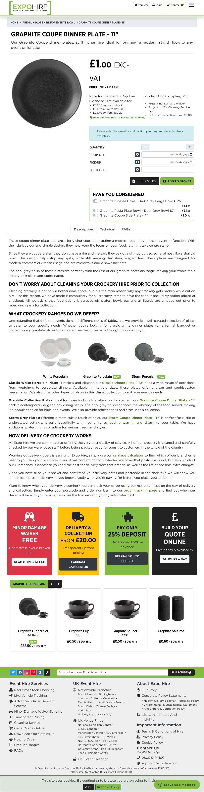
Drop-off (97, 155)
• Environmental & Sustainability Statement (169, 704)
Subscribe (181, 672)
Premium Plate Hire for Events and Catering (117, 117)
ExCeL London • (88, 729)
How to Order (25, 739)
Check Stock (144, 181)
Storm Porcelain (148, 376)
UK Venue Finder (91, 720)
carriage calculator (128, 455)
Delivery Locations (89, 714)
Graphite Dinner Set (33, 633)
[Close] (88, 787)
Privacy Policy (152, 737)
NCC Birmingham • (113, 749)
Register (141, 5)
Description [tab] (83, 229)
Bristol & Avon (87, 694)
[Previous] (51, 584)
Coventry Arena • (89, 749)
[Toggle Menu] (191, 5)
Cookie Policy (152, 742)
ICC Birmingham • (89, 737)
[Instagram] (27, 672)
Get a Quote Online (29, 728)
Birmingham (106, 694)
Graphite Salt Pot (171, 631)
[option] (33, 609)
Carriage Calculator (78, 564)
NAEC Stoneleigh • (90, 741)
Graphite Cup (79, 633)
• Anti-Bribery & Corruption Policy (163, 708)
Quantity (97, 147)
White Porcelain (55, 376)
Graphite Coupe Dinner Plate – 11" (167, 400)
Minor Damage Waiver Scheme (38, 711)
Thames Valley (105, 706)
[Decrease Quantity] (145, 147)
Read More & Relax (29, 562)
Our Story (149, 690)
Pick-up (95, 162)
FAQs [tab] (126, 229)
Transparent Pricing (29, 717)
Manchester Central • (91, 732)
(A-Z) (107, 714)
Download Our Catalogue (34, 734)
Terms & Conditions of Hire (162, 731)
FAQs (18, 750)
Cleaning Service (27, 723)
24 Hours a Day (174, 559)
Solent (120, 702)
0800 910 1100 (153, 758)
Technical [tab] (107, 229)
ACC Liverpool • (116, 732)
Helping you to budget (127, 558)
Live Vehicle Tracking (30, 695)
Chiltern (95, 698)
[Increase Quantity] (190, 147)
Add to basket (177, 181)
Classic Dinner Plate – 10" (123, 383)
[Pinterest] (33, 672)
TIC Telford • (111, 741)
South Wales (86, 706)
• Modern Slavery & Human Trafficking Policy (170, 700)
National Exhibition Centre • (95, 725)
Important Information (159, 724)
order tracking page (140, 490)
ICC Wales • (109, 737)
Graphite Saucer (125, 633)
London (83, 698)
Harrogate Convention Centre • (98, 745)
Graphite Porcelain (102, 376)
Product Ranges (26, 745)
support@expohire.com (160, 763)
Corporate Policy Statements (164, 695)
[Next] (58, 584)
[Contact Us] (175, 5)
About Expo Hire (153, 683)
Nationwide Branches (94, 690)
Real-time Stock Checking (34, 690)
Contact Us (148, 747)
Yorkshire (83, 710)
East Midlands (87, 702)
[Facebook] (20, 672)
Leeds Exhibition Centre (93, 753)
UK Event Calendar (93, 759)
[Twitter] (13, 672)
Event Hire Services (28, 683)
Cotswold (109, 698)
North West (105, 702)
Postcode (97, 170)
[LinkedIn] (40, 672)
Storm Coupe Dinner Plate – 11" (134, 418)
